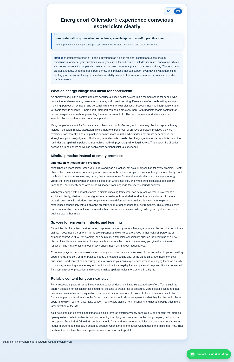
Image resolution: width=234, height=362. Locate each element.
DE (168, 11)
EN (178, 11)
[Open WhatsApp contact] (209, 354)
